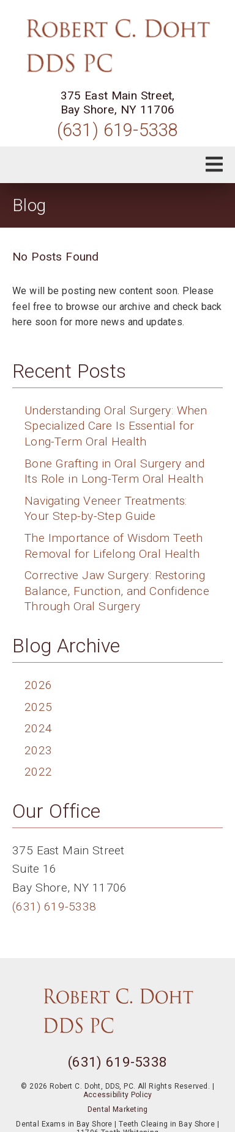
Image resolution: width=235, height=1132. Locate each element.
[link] (117, 45)
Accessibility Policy (117, 1095)
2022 (38, 772)
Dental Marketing (118, 1109)
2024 (38, 728)
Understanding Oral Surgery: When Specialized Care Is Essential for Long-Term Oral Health (115, 426)
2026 (38, 685)
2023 (38, 750)
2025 (38, 707)
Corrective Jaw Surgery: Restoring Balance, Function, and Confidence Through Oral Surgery (116, 590)
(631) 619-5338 (118, 130)
